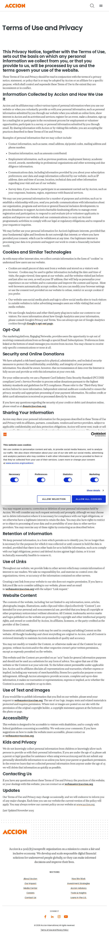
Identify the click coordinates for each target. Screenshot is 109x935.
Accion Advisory (79, 888)
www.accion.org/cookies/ (19, 463)
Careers (30, 893)
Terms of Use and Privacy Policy (54, 930)
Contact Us (30, 898)
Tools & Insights (78, 893)
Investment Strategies (78, 884)
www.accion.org (85, 804)
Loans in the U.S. (79, 898)
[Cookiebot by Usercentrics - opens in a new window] (93, 434)
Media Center (30, 888)
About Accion (30, 879)
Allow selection (54, 499)
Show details (93, 490)
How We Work (78, 879)
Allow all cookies (89, 499)
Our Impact (30, 884)
